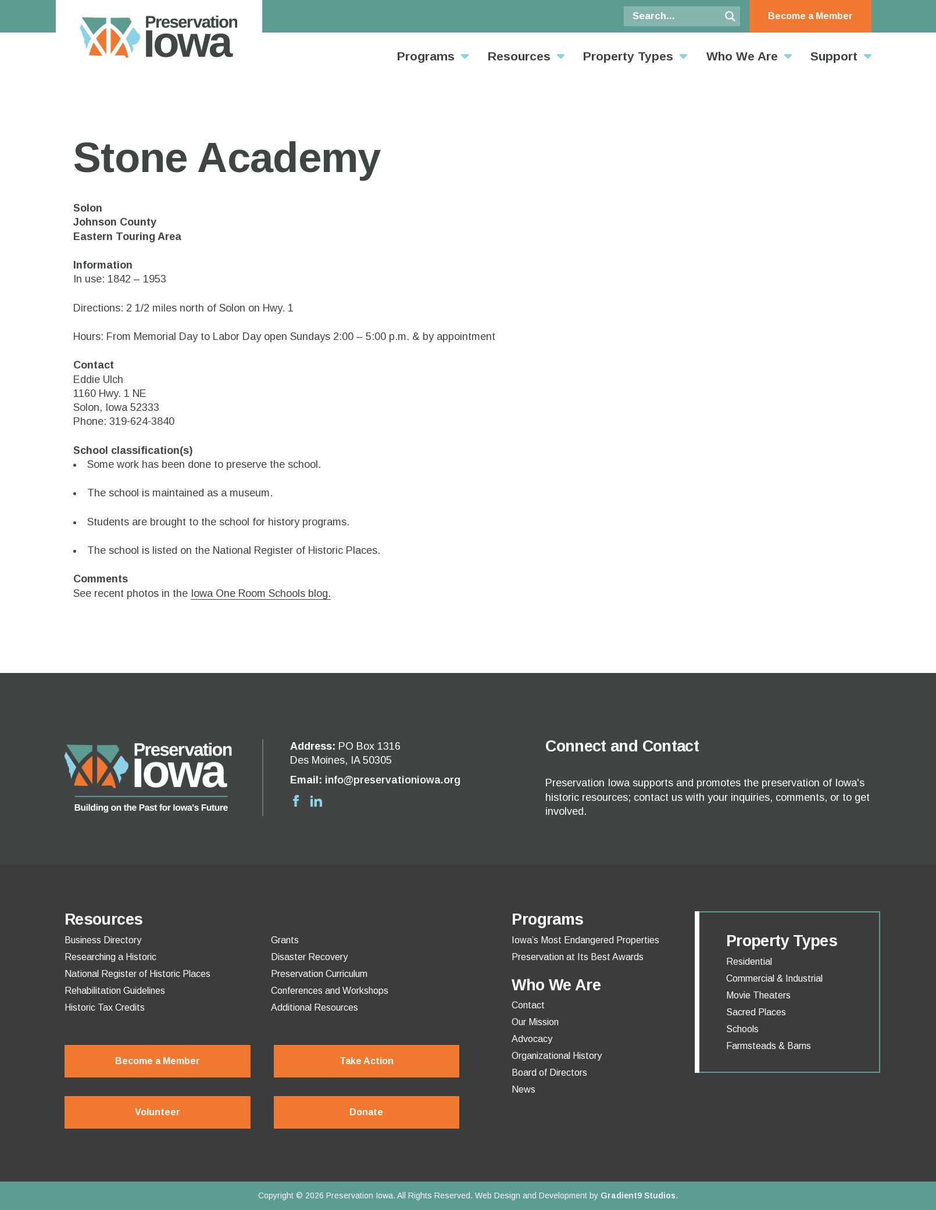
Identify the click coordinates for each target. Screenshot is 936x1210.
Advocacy (532, 1039)
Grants (285, 940)
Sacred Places (756, 1012)
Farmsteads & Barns (768, 1046)
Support (834, 56)
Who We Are (742, 56)
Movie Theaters (758, 995)
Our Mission (535, 1022)
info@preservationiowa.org (392, 780)
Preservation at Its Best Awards (578, 957)
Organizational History (557, 1056)
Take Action (367, 1061)
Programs (426, 56)
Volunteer (157, 1112)
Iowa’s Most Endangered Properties (585, 940)
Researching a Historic (110, 957)
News (523, 1089)
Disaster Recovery (309, 957)
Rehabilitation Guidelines (115, 991)
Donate (366, 1112)
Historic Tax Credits (105, 1007)
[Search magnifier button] (730, 16)
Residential (749, 961)
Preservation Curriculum (319, 974)
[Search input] (675, 16)
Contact (528, 1005)
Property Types (628, 56)
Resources (519, 56)
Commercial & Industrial (774, 978)
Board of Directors (549, 1072)
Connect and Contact (622, 746)
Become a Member (810, 16)
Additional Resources (314, 1007)
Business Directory (103, 940)
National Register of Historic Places (137, 974)
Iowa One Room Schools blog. (261, 593)
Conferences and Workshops (329, 991)
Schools (742, 1029)
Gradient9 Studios (638, 1195)
